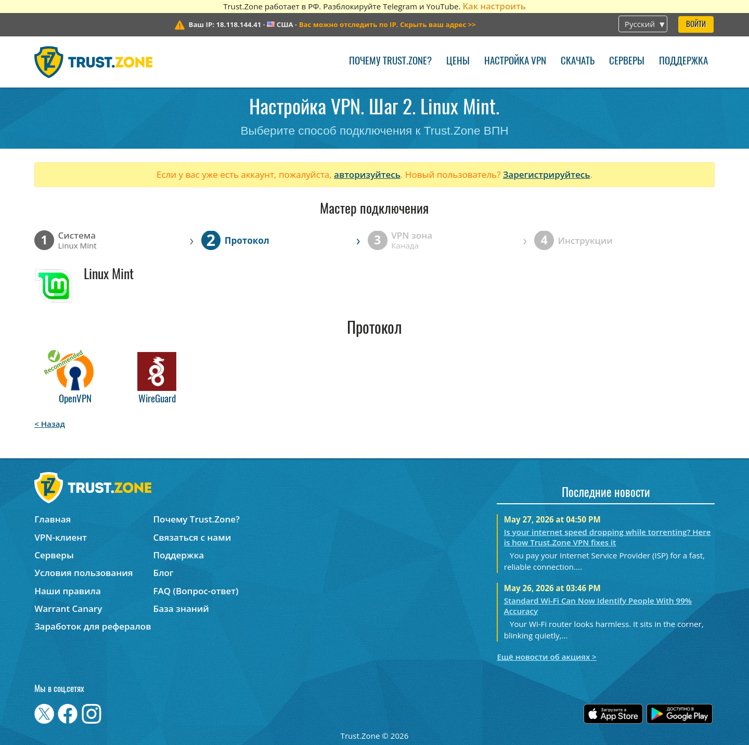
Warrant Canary (68, 609)
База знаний (181, 609)
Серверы (626, 62)
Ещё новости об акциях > (546, 656)
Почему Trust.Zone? (390, 62)
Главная (52, 519)
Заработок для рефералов (92, 626)
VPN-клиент (60, 537)
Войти (696, 25)
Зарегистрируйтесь (546, 174)
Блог (163, 573)
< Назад (49, 424)
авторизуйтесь (367, 174)
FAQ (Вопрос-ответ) (196, 591)
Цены (458, 62)
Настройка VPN (515, 62)
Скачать (578, 62)
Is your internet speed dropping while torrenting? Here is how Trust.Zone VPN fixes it (607, 537)
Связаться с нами (192, 537)
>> (387, 24)
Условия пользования (83, 573)
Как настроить (493, 6)
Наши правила (67, 591)
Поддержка (683, 62)
